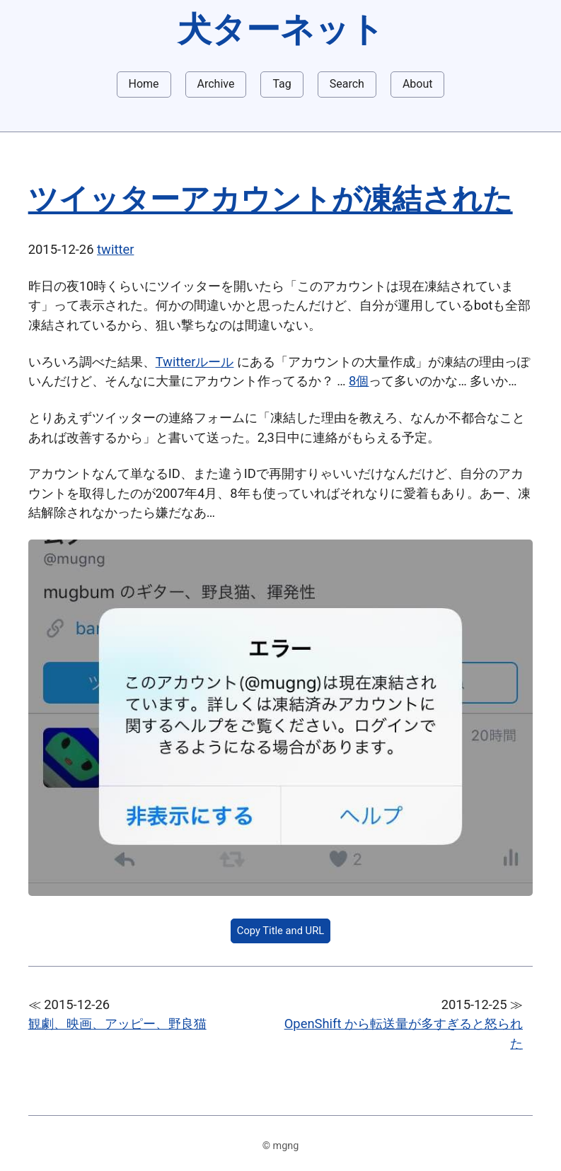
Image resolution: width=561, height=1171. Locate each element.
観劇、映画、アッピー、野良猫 (117, 1023)
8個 (359, 380)
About (418, 84)
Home (144, 84)
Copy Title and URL (280, 930)
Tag (281, 84)
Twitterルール (195, 361)
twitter (115, 249)
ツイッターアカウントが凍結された (270, 199)
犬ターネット (281, 29)
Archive (216, 84)
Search (347, 84)
